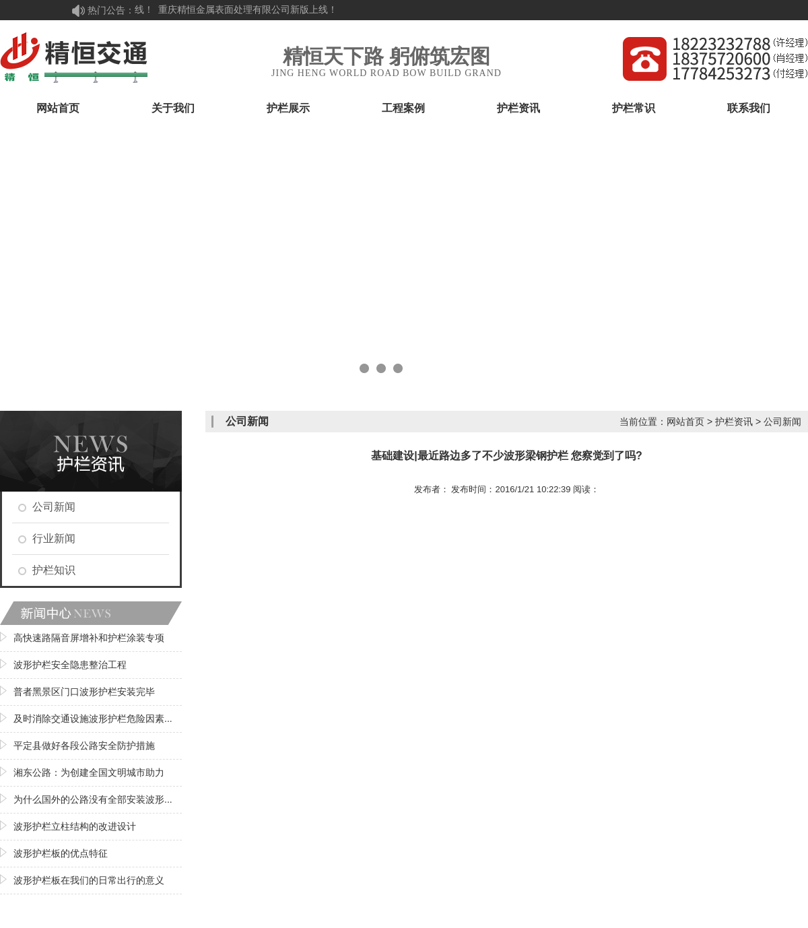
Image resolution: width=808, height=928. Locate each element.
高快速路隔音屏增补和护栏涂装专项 (88, 637)
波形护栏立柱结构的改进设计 (74, 826)
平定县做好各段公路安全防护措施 (84, 745)
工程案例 (403, 108)
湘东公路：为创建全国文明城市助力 (88, 772)
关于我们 (173, 108)
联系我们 (748, 108)
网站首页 (57, 108)
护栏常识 (633, 108)
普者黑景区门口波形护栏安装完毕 (84, 691)
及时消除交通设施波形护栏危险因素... (92, 718)
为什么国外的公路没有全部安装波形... (92, 799)
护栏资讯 (518, 108)
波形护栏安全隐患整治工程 (70, 664)
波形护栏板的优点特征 (60, 853)
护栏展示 (288, 108)
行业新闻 (53, 538)
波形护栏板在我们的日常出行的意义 (88, 880)
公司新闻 (53, 506)
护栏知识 (53, 570)
